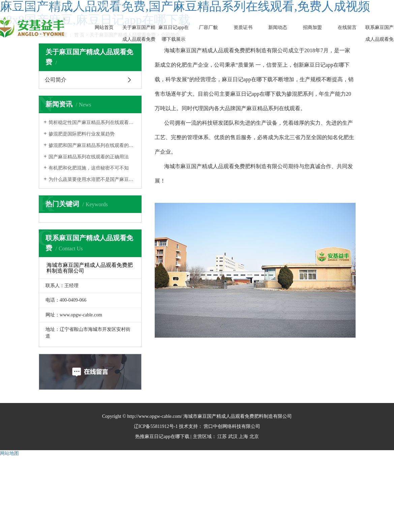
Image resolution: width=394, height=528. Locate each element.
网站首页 (104, 27)
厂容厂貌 (208, 27)
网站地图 (9, 453)
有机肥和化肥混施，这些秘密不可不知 (89, 167)
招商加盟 (312, 27)
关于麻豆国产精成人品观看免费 (138, 33)
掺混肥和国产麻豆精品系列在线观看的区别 (93, 145)
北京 (254, 436)
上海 (243, 436)
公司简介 (55, 80)
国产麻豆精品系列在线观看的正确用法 (89, 156)
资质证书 (243, 27)
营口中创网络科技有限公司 (232, 426)
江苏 (222, 436)
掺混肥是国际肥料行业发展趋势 (82, 133)
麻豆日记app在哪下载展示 (173, 33)
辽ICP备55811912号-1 (156, 426)
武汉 (233, 436)
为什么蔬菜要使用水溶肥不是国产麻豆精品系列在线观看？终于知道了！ (93, 179)
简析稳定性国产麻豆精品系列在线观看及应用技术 (93, 122)
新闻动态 (277, 27)
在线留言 (347, 27)
